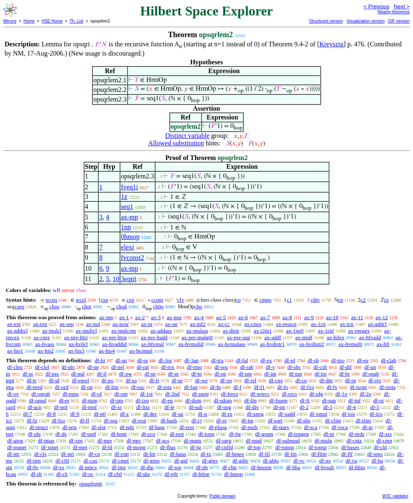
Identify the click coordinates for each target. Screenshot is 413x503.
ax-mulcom (123, 331)
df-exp (139, 420)
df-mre (104, 440)
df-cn (94, 454)
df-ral (143, 367)
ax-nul (93, 324)
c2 (363, 300)
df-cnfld (224, 447)
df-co (301, 380)
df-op (220, 374)
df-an (121, 360)
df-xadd (286, 414)
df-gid (181, 460)
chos (54, 306)
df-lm (149, 454)
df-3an (191, 360)
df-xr (116, 407)
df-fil (264, 454)
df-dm (326, 380)
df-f (237, 387)
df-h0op (200, 474)
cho (198, 306)
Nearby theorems (393, 12)
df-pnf (61, 407)
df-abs (304, 420)
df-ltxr (143, 407)
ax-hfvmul (152, 344)
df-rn (350, 380)
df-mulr (249, 427)
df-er (64, 400)
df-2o (365, 394)
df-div (252, 407)
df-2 (304, 407)
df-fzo (58, 420)
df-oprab (40, 394)
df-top (254, 447)
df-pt (329, 434)
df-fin (250, 400)
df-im (247, 420)
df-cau (90, 460)
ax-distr (231, 331)
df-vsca (339, 427)
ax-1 (124, 317)
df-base (157, 427)
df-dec (150, 414)
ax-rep (40, 324)
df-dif (345, 367)
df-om (120, 394)
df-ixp (142, 400)
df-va (351, 460)
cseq (19, 306)
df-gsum (264, 434)
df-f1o (307, 387)
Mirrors (9, 21)
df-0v (32, 467)
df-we (201, 380)
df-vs (58, 467)
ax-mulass (197, 331)
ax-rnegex (359, 331)
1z (124, 196)
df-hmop (233, 474)
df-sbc (294, 367)
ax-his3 (76, 351)
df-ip (367, 427)
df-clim (333, 420)
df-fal (242, 360)
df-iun (295, 374)
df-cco (148, 434)
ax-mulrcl (86, 331)
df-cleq (15, 367)
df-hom (119, 434)
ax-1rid (326, 331)
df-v (270, 367)
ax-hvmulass (231, 344)
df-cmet (120, 460)
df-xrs (385, 434)
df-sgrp (224, 440)
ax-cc (224, 324)
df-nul (77, 374)
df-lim (112, 387)
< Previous (376, 6)
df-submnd (288, 440)
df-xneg (255, 414)
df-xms (374, 454)
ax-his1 (15, 351)
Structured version (326, 21)
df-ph (202, 467)
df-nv (325, 460)
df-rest (177, 434)
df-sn (150, 374)
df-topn (206, 434)
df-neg (224, 407)
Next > (402, 6)
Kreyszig (331, 44)
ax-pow (120, 324)
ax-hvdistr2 (311, 344)
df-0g (235, 434)
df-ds (61, 434)
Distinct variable (187, 135)
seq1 (127, 206)
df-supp (200, 394)
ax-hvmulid (191, 344)
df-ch (61, 474)
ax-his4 (107, 351)
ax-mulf (303, 337)
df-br (344, 374)
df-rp (227, 414)
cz (386, 300)
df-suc (138, 387)
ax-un (171, 324)
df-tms (34, 460)
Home (29, 21)
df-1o (341, 394)
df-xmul (318, 414)
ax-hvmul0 (350, 344)
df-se (177, 380)
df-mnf (89, 407)
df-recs (289, 394)
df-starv (281, 427)
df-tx (206, 454)
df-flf (346, 454)
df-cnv (276, 380)
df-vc (299, 460)
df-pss (52, 374)
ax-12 (382, 317)
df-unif (88, 434)
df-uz (177, 414)
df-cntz (354, 440)
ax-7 (265, 317)
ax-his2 (46, 351)
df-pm (116, 400)
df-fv (331, 387)
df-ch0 (115, 474)
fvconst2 (132, 257)
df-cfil (62, 460)
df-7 (27, 414)
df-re (221, 420)
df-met (80, 447)
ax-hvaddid (114, 344)
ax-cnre (41, 337)
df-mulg (323, 440)
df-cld (380, 447)
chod (121, 306)
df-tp (196, 374)
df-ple (34, 434)
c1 (289, 300)
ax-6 (243, 317)
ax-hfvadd (370, 337)
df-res (374, 380)
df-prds (357, 434)
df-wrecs (259, 394)
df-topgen (298, 434)
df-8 (51, 414)
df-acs (162, 440)
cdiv (315, 300)
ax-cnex (253, 324)
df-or (142, 360)
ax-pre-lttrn (114, 337)
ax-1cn (318, 324)
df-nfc (68, 367)
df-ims (119, 467)
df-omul (37, 400)
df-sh (36, 474)
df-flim (319, 454)
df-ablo (271, 460)
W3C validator (395, 496)
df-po (107, 380)
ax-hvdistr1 (272, 344)
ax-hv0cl (78, 344)
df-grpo (151, 460)
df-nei (67, 454)
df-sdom (223, 400)
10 (115, 278)
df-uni (245, 374)
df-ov (13, 394)
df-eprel (80, 380)
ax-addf (273, 337)
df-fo (282, 387)
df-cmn (384, 440)
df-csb (320, 367)
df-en (167, 400)
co (237, 300)
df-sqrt (275, 420)
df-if (102, 374)
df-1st (146, 394)
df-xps (76, 440)
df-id (54, 380)
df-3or (165, 360)
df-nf (289, 360)
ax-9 (309, 317)
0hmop (130, 236)
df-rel (250, 380)
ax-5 (221, 317)
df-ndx (127, 427)
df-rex (168, 367)
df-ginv (210, 460)
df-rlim (363, 420)
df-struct (38, 427)
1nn (126, 227)
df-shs (143, 474)
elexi (127, 247)
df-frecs (229, 394)
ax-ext (13, 324)
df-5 (374, 407)
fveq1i (129, 187)
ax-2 (140, 317)
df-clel (42, 367)
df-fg (195, 447)
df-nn (279, 407)
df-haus (178, 454)
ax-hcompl (141, 351)
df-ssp (174, 467)
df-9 (74, 414)
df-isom (358, 387)
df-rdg (316, 394)
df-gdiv (240, 460)
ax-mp (129, 217)
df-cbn (229, 467)
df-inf (354, 400)
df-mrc (134, 440)
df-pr (173, 374)
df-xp (226, 380)
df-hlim (357, 467)
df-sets (69, 427)
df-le (169, 407)
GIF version (399, 21)
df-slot (99, 427)
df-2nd (172, 394)
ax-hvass (44, 344)
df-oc (87, 474)
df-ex (266, 360)
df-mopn (136, 447)
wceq (51, 300)
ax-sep (66, 324)
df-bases (350, 447)
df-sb (313, 360)
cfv (180, 300)
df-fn (215, 387)
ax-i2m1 (263, 331)
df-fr (154, 380)
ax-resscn (286, 324)
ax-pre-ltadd (154, 337)
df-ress (186, 427)
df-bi (99, 360)
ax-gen (174, 317)
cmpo (265, 300)
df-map (90, 400)
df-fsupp (278, 400)
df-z (124, 414)
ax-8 (287, 317)
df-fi (305, 400)
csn (104, 300)
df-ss (28, 374)
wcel (81, 300)
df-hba (293, 467)
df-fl (84, 420)
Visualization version (366, 21)
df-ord (62, 387)
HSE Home (52, 21)
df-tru (217, 360)
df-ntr (13, 454)
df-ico (376, 414)
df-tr (31, 380)
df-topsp (317, 447)
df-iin (321, 374)
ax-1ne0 (294, 331)
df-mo (337, 360)
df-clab (388, 360)
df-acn (34, 407)
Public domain (222, 496)
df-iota (164, 387)
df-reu (221, 367)
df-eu (362, 360)
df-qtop (15, 440)
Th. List (77, 21)
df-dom (193, 400)
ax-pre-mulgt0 (197, 337)
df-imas (46, 440)
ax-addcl (377, 324)
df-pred (34, 387)
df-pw (125, 374)
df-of (96, 394)
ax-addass (161, 331)
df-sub (196, 407)
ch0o (158, 306)
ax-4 (199, 317)
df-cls (40, 454)
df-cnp (122, 454)
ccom (157, 300)
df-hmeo (235, 454)
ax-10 (332, 317)
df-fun (191, 387)
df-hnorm (261, 467)
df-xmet (49, 447)
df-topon (284, 447)
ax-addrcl (17, 331)
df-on (87, 387)
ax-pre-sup (238, 337)
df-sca (310, 427)
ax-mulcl (51, 331)
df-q (202, 414)
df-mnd (254, 440)
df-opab (370, 374)
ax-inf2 (198, 324)
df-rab (247, 367)
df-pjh (171, 474)
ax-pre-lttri (75, 337)
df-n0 (100, 414)
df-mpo (71, 394)
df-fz (32, 420)
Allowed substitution (176, 143)
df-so (131, 380)
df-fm (290, 454)
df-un (370, 367)
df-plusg (218, 427)
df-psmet (16, 447)
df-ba (377, 460)
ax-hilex (335, 337)
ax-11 (357, 317)
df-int (270, 374)
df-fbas (168, 447)
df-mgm (192, 440)
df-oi (378, 400)
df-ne (93, 367)
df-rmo (194, 367)
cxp (130, 300)
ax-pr (147, 324)
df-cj (196, 420)
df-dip (147, 467)
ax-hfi (383, 344)
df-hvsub (324, 467)
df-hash (169, 420)
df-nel (117, 367)
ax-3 (156, 317)
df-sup (329, 400)
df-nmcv (88, 467)
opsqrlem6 (90, 483)
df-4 (351, 407)
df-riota (387, 387)
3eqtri (128, 278)
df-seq (110, 420)
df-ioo (348, 414)
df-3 (327, 407)
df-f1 (259, 387)
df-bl (107, 447)
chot (86, 306)
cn (340, 300)
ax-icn (346, 324)
